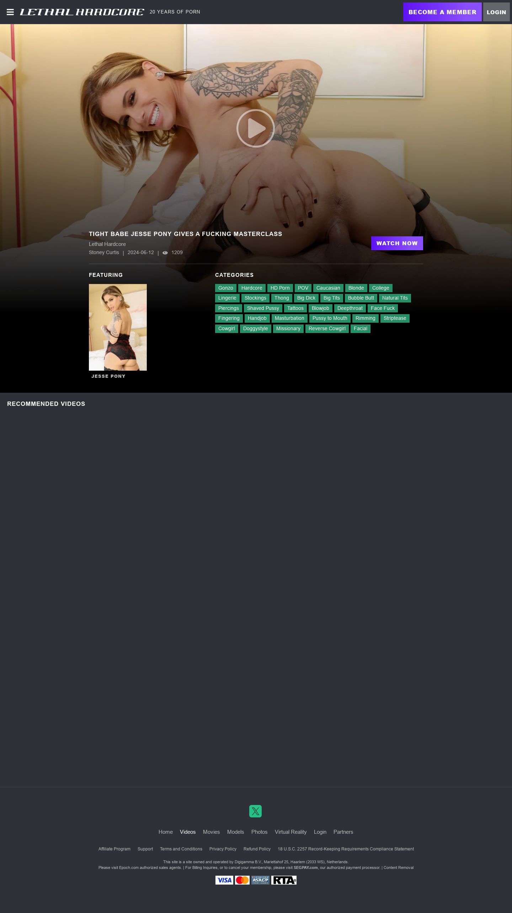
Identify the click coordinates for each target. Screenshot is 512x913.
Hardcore (251, 288)
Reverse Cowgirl (327, 328)
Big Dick (306, 298)
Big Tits (332, 298)
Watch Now (397, 243)
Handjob (257, 318)
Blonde (356, 288)
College (380, 288)
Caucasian (328, 288)
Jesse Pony (108, 376)
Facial (360, 328)
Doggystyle (255, 328)
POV (303, 288)
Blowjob (320, 308)
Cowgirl (226, 328)
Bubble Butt (361, 298)
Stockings (255, 298)
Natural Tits (395, 298)
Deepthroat (350, 308)
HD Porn (280, 288)
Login (496, 12)
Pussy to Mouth (330, 318)
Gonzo (225, 288)
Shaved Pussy (263, 308)
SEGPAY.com (306, 867)
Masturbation (289, 318)
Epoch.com (129, 867)
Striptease (395, 318)
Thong (281, 298)
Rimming (365, 318)
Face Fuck (383, 308)
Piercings (228, 308)
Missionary (288, 328)
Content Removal (399, 867)
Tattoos (295, 308)
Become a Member (442, 12)
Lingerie (227, 298)
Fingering (229, 318)
